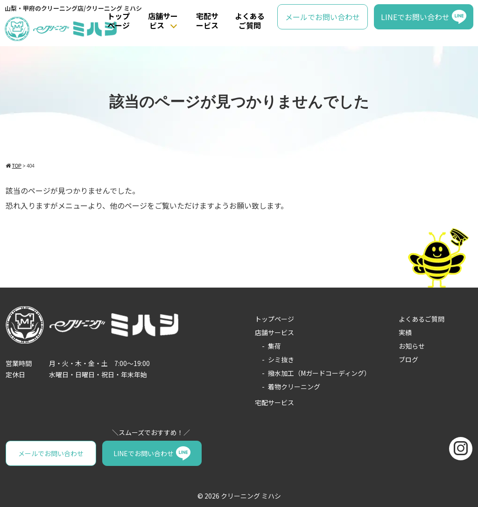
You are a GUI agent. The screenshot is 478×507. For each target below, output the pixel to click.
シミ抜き (281, 359)
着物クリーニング (294, 386)
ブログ (408, 359)
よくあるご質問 (250, 20)
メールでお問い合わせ (322, 16)
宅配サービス (207, 20)
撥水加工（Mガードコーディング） (319, 373)
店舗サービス (163, 20)
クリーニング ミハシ (251, 495)
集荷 (274, 346)
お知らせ (412, 346)
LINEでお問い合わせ (415, 16)
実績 (405, 332)
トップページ (118, 20)
